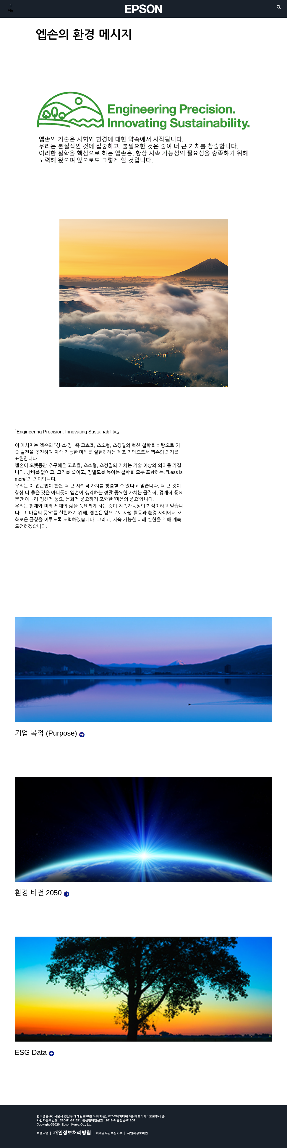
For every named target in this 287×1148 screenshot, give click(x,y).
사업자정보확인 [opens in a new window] (137, 1133)
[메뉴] (10, 7)
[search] (278, 7)
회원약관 (42, 1133)
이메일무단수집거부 (109, 1133)
